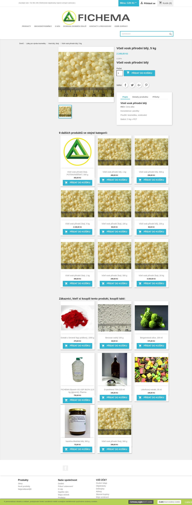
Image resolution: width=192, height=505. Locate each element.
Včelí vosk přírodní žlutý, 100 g (114, 224)
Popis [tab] (125, 97)
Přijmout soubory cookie (169, 502)
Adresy (99, 491)
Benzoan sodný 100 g (114, 338)
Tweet (132, 85)
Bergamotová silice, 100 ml (151, 338)
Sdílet (125, 85)
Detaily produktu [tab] (140, 97)
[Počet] (120, 73)
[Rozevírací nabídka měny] (132, 3)
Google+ (139, 85)
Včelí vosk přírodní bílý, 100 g (151, 224)
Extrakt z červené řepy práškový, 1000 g (77, 338)
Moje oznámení (102, 497)
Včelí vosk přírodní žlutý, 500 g (114, 275)
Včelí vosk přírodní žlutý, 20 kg (151, 275)
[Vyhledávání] (146, 34)
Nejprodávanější (24, 489)
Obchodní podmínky (43, 26)
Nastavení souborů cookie (141, 502)
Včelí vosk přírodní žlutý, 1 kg (77, 275)
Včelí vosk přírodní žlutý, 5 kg (77, 224)
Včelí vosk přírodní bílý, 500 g (151, 172)
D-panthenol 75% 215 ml (114, 389)
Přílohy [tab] (156, 97)
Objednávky (101, 486)
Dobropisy (100, 489)
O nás (57, 26)
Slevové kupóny (102, 494)
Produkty (26, 26)
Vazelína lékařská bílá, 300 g (77, 441)
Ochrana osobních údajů (74, 26)
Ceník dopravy (121, 26)
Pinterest (146, 85)
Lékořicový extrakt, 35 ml (151, 389)
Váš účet (101, 480)
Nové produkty (24, 486)
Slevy (20, 483)
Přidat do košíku (139, 73)
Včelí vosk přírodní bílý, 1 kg (114, 172)
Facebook (65, 468)
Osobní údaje (101, 483)
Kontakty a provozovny (100, 26)
